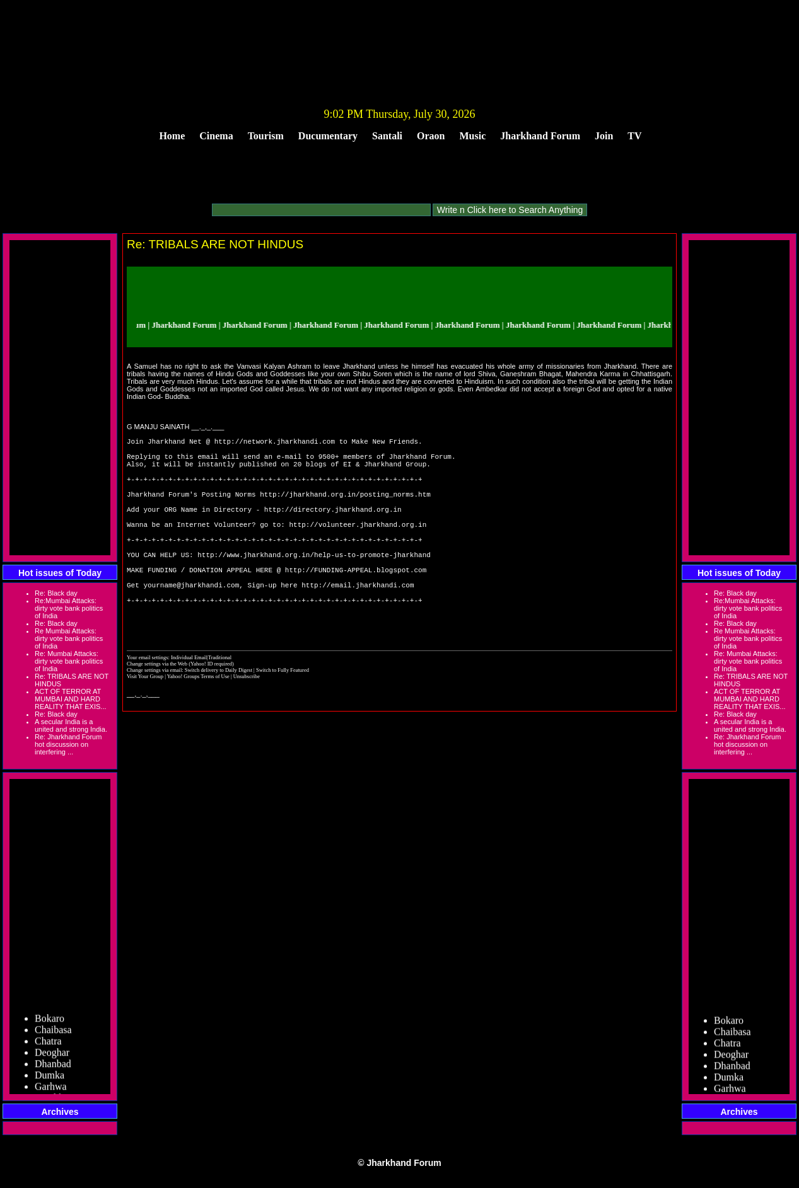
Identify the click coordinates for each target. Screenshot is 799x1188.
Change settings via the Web (157, 711)
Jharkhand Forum (540, 135)
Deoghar (52, 1056)
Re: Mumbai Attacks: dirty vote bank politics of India (69, 661)
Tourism (266, 135)
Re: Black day (56, 593)
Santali (387, 135)
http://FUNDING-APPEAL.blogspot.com (355, 603)
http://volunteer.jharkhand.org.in (357, 546)
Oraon (431, 135)
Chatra (48, 1044)
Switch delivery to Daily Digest (218, 717)
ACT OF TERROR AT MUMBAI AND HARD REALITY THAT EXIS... (71, 699)
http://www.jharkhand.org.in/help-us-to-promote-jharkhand (314, 584)
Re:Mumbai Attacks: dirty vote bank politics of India (69, 608)
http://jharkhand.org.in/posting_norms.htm (345, 509)
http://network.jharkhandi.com (274, 442)
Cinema (216, 135)
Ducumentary (328, 135)
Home (172, 135)
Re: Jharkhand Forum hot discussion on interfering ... (68, 744)
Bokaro (49, 1022)
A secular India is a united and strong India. (71, 725)
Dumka (49, 1078)
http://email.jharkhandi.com (357, 622)
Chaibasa (53, 1033)
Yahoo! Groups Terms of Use (199, 723)
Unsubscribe (246, 723)
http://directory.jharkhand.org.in (333, 528)
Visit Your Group (146, 723)
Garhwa (51, 1090)
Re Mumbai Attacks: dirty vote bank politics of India (69, 638)
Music (473, 135)
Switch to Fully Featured (282, 717)
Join (604, 135)
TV (634, 135)
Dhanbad (53, 1067)
